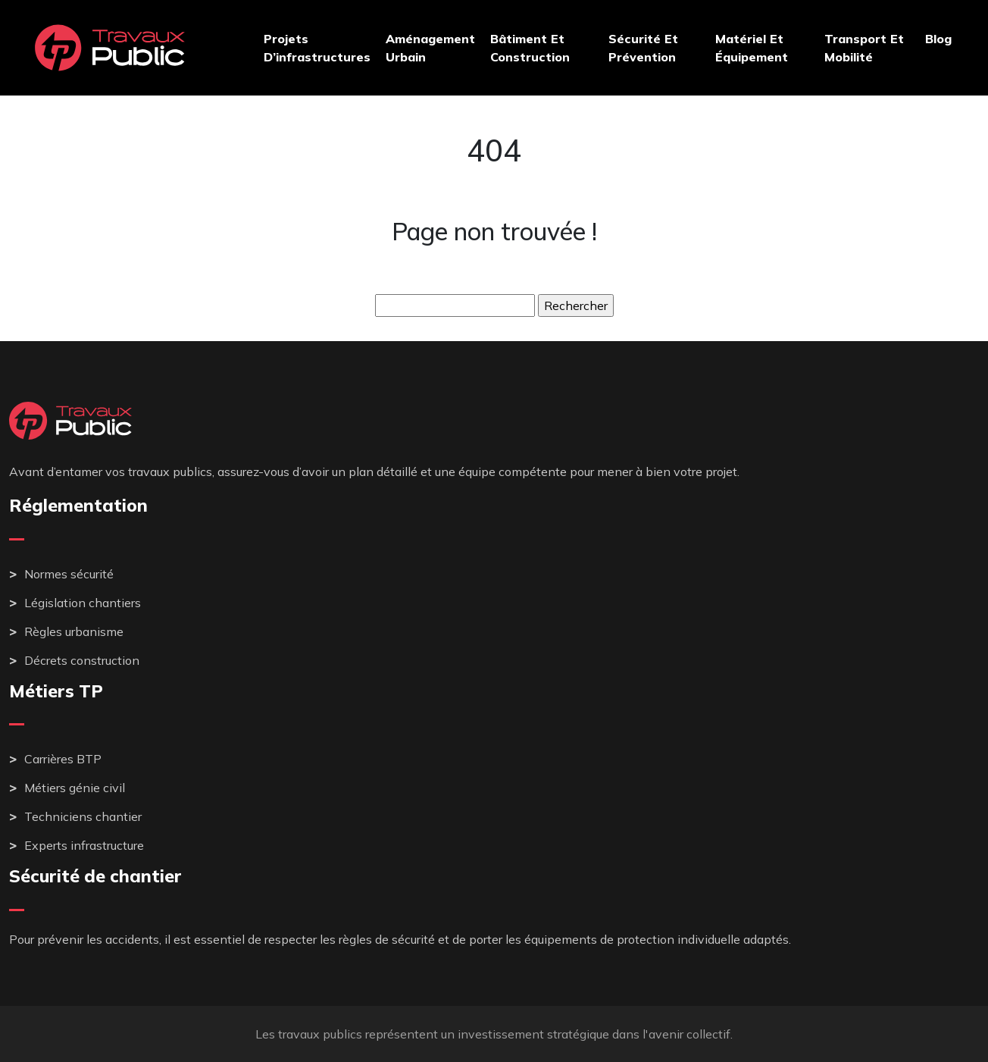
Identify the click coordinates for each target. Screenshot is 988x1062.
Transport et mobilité (864, 47)
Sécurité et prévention (643, 47)
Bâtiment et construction (530, 47)
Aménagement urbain (430, 47)
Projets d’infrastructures (317, 47)
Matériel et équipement (751, 47)
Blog (938, 38)
